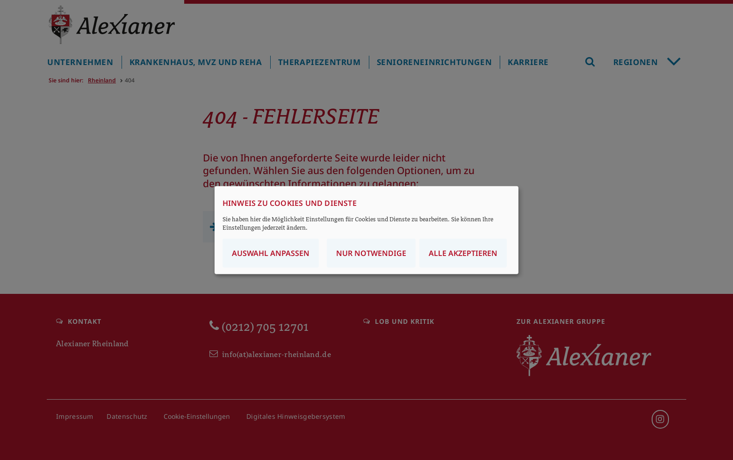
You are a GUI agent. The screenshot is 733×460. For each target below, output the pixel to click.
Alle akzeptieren (463, 253)
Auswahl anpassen (270, 253)
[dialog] (366, 230)
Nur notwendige (371, 253)
